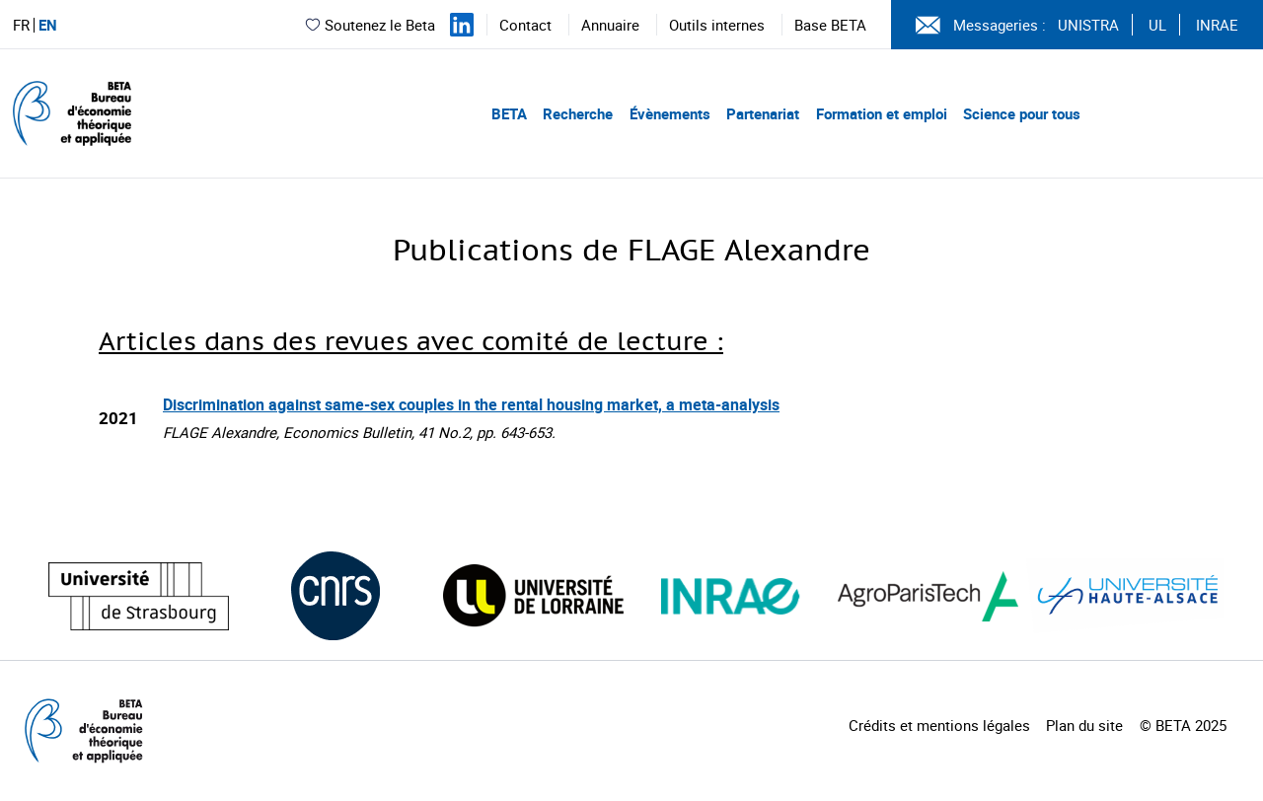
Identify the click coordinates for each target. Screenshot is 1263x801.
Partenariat (762, 113)
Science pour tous (1021, 113)
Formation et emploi (881, 113)
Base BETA (830, 25)
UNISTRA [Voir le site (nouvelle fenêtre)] (1088, 25)
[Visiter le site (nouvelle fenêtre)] (138, 596)
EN (47, 25)
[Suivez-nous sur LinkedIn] (462, 24)
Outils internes (717, 25)
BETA (509, 113)
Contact (525, 25)
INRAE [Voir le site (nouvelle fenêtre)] (1217, 25)
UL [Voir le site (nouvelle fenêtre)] (1157, 25)
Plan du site (1084, 725)
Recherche (578, 113)
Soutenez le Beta (369, 25)
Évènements (670, 113)
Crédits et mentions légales (939, 725)
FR (21, 25)
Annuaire (610, 25)
